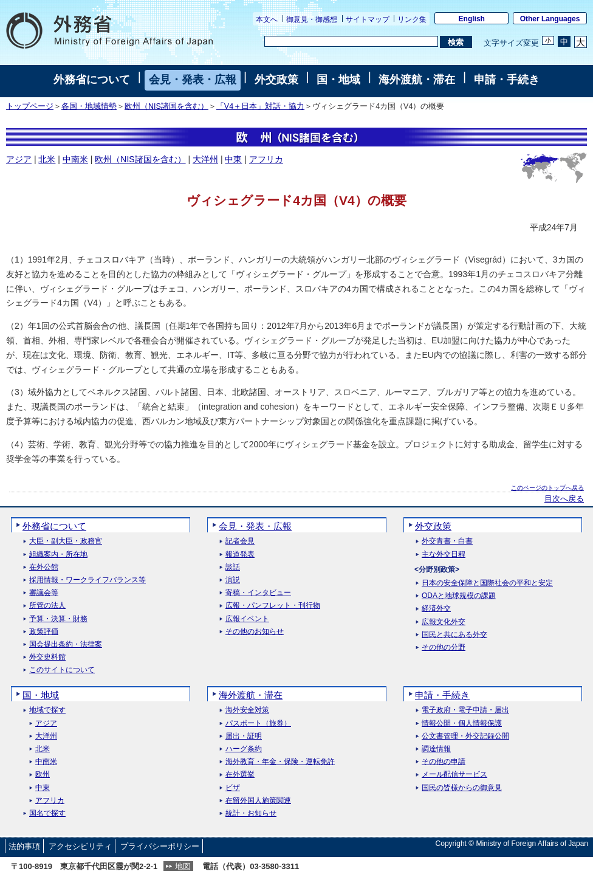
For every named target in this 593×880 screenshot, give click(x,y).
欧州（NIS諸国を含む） (166, 106)
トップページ (29, 106)
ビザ (232, 788)
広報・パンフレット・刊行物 (272, 606)
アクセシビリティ (80, 846)
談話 (232, 567)
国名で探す (47, 813)
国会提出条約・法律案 (65, 644)
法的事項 (24, 846)
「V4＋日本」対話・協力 (260, 106)
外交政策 (276, 80)
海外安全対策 (247, 710)
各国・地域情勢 (89, 106)
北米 (46, 159)
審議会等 (43, 593)
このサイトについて (62, 670)
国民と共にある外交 (454, 635)
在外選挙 (240, 775)
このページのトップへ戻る (547, 487)
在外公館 (43, 567)
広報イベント (247, 619)
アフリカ (266, 159)
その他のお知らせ (254, 632)
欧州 (42, 775)
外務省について (91, 80)
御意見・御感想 (311, 19)
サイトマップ (367, 19)
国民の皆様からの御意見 (462, 788)
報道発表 (240, 555)
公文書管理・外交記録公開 (465, 736)
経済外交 (436, 609)
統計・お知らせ (250, 813)
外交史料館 (47, 657)
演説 (232, 580)
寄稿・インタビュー (258, 593)
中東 (233, 159)
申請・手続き (507, 80)
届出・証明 (243, 736)
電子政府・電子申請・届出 (465, 710)
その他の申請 (443, 762)
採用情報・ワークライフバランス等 (87, 580)
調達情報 (436, 749)
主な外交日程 (443, 555)
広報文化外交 (443, 622)
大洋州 (205, 159)
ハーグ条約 (243, 749)
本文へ (267, 19)
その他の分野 (443, 647)
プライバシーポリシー (159, 846)
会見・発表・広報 (192, 80)
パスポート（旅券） (258, 723)
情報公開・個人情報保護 (462, 723)
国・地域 (338, 80)
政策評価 (43, 632)
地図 (183, 866)
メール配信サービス (454, 775)
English (472, 19)
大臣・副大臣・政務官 (65, 541)
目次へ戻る (564, 499)
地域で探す (47, 710)
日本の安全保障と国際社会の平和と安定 (487, 583)
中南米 (75, 159)
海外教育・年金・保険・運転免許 (280, 762)
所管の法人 (47, 606)
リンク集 (412, 19)
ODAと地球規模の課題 (459, 596)
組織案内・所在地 (58, 555)
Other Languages (550, 19)
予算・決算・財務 (58, 619)
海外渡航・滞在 (417, 80)
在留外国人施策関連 (258, 801)
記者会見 (240, 541)
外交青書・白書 (447, 541)
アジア (19, 159)
